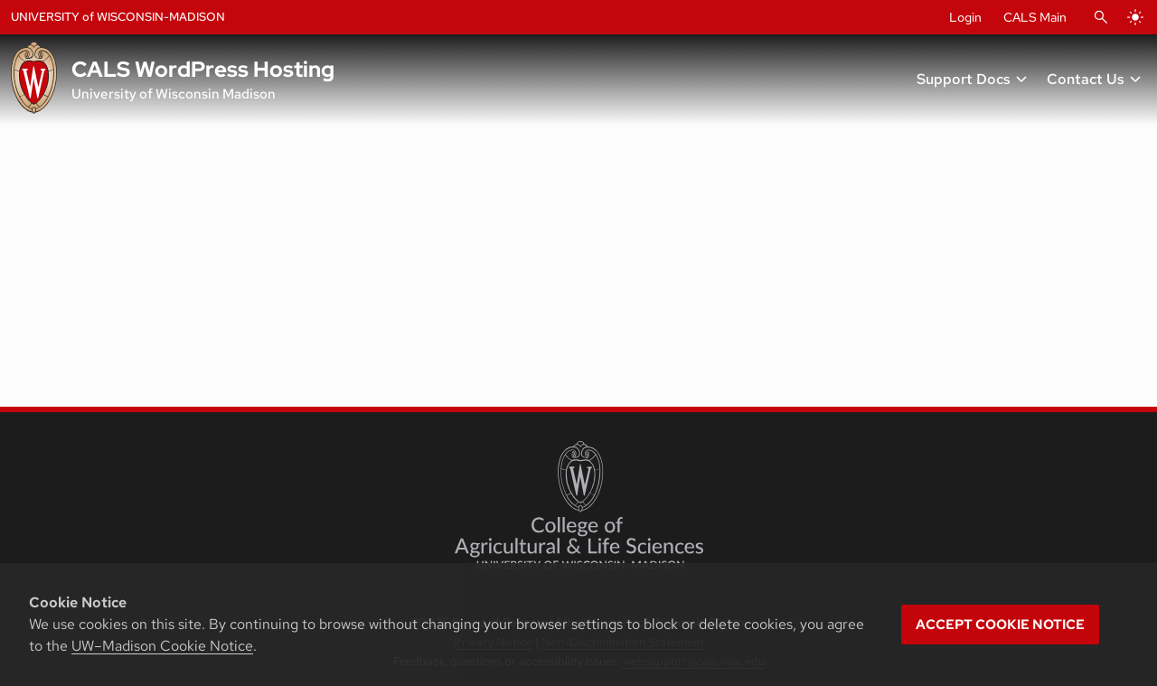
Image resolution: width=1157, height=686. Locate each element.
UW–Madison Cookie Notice (162, 645)
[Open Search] (1101, 17)
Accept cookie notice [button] (1000, 625)
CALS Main (1035, 17)
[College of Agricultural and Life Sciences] (579, 505)
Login (965, 17)
